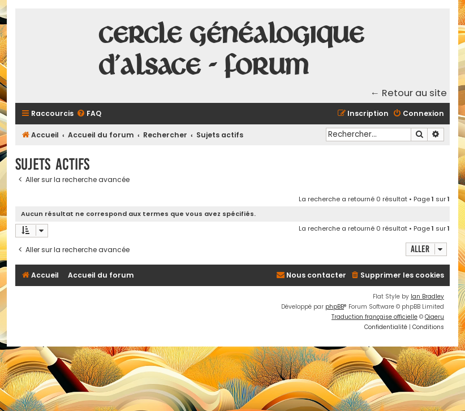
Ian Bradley (427, 296)
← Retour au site (409, 92)
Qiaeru (434, 317)
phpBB (334, 306)
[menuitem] (88, 114)
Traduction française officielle (374, 317)
